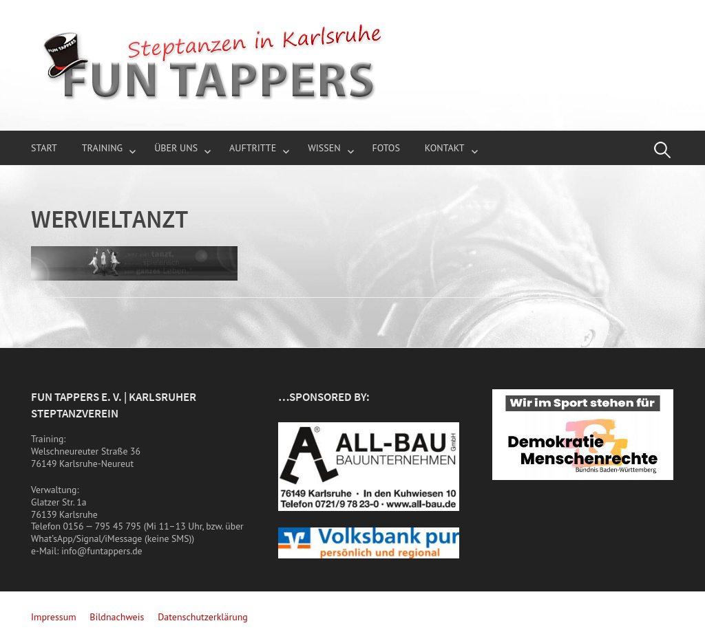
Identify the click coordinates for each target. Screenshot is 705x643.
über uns (176, 148)
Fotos (386, 148)
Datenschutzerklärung (203, 617)
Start (44, 148)
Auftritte (252, 148)
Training (102, 148)
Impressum (53, 617)
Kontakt (445, 148)
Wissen (324, 148)
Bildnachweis (117, 617)
